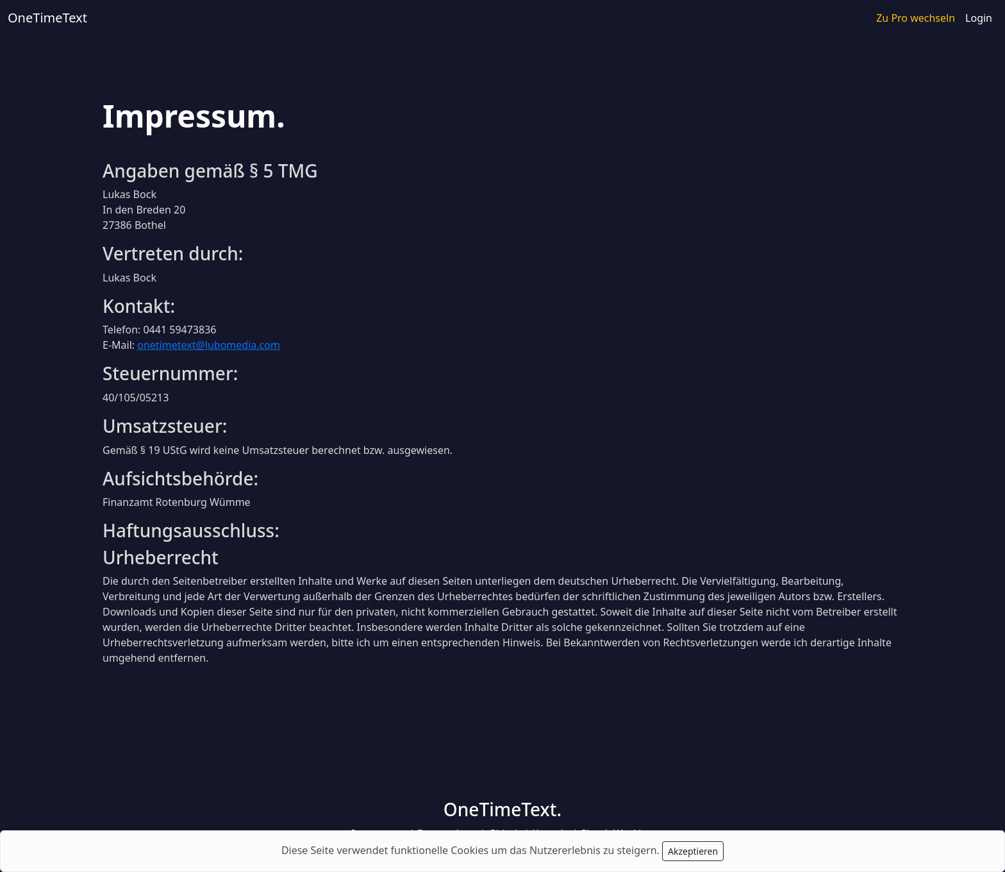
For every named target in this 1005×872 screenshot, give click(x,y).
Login (978, 18)
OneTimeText (47, 17)
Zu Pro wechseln (915, 18)
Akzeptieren (693, 851)
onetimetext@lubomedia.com (208, 345)
